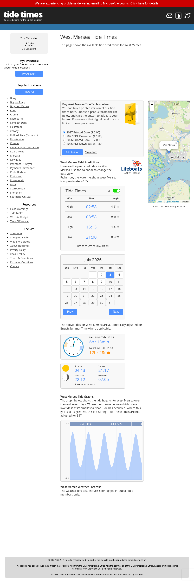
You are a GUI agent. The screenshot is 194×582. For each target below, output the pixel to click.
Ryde (13, 184)
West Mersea (169, 145)
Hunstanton (17, 139)
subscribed (126, 491)
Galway (14, 131)
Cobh (13, 110)
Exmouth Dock (18, 122)
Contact (14, 266)
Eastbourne (16, 118)
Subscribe (16, 233)
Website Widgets (19, 217)
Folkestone (16, 126)
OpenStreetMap (172, 202)
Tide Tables (16, 213)
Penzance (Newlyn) (21, 163)
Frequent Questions (21, 262)
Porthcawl (16, 176)
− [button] (152, 109)
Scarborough (17, 188)
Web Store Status (20, 241)
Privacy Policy (17, 249)
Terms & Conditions (21, 258)
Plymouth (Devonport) (22, 168)
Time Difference (19, 221)
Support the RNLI (131, 171)
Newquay (15, 159)
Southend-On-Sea (20, 196)
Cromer (14, 114)
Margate (15, 155)
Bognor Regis (17, 102)
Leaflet (159, 202)
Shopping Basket (19, 237)
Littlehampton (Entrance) (24, 147)
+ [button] (152, 105)
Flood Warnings (19, 208)
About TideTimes (20, 245)
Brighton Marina (19, 106)
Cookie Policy (17, 254)
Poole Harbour (18, 172)
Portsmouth (17, 180)
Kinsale (14, 143)
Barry (13, 98)
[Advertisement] (125, 74)
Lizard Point (17, 151)
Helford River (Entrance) (24, 135)
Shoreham (16, 192)
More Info (91, 152)
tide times (22, 14)
